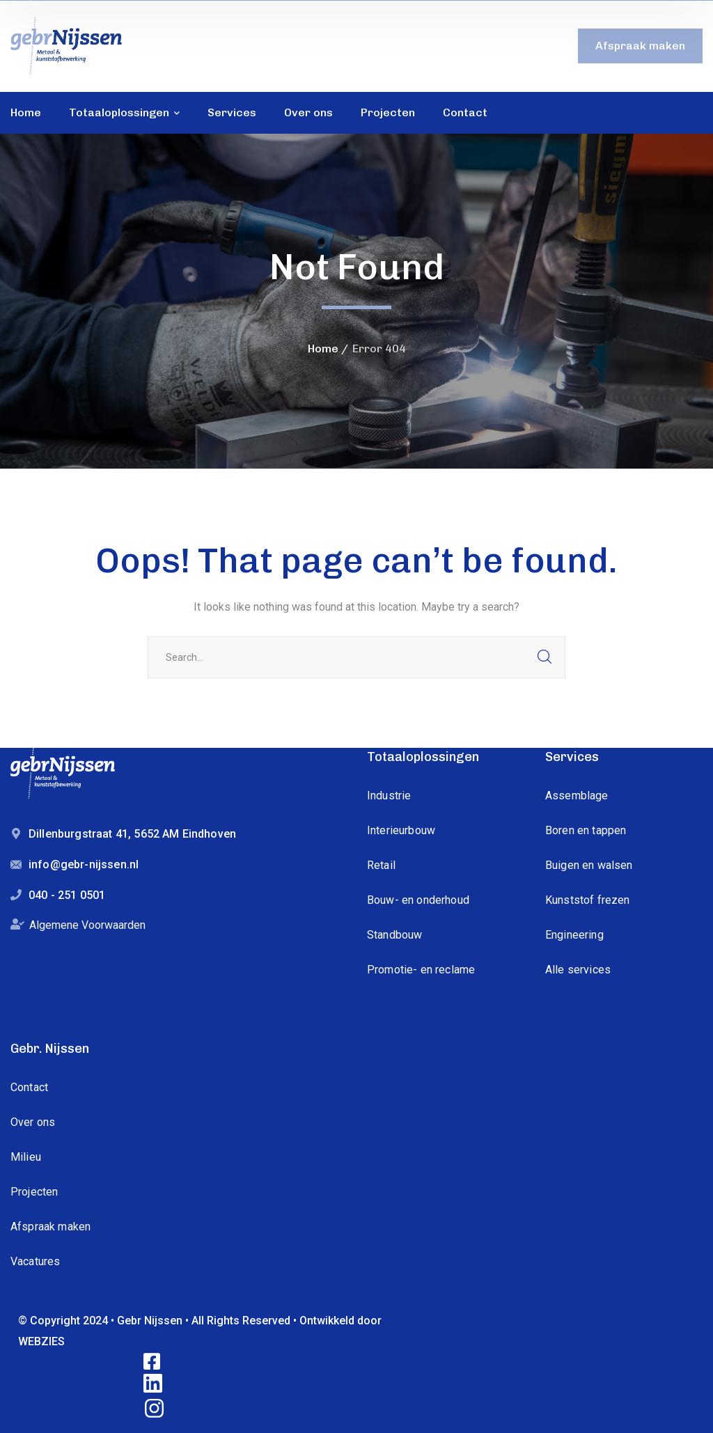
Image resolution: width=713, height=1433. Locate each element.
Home (323, 348)
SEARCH (544, 657)
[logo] (66, 45)
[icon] (152, 1362)
